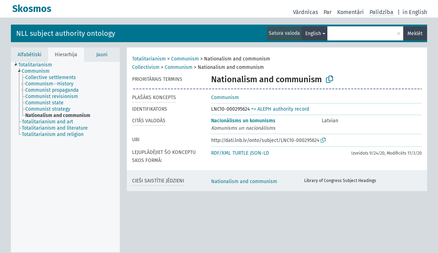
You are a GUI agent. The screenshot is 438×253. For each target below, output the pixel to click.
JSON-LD (259, 153)
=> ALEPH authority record (280, 109)
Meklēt (415, 34)
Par (327, 12)
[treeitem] (38, 65)
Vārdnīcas (305, 12)
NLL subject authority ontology (65, 33)
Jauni (101, 55)
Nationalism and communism (244, 181)
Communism (185, 59)
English (313, 34)
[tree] (65, 157)
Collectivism (145, 67)
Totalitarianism (149, 59)
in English (415, 12)
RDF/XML (221, 153)
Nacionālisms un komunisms (243, 121)
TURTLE (240, 153)
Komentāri (350, 12)
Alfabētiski (29, 55)
